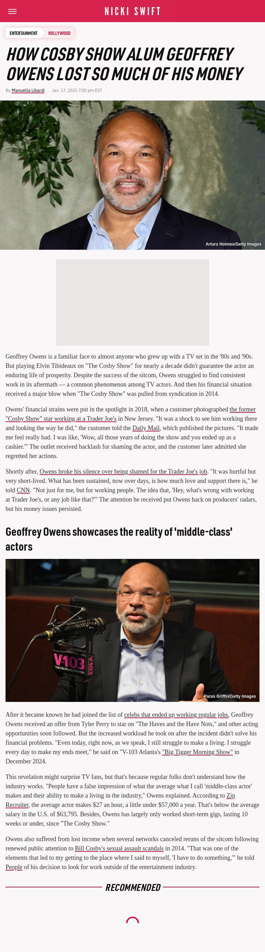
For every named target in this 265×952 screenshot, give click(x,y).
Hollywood (59, 33)
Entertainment (23, 33)
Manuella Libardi (28, 90)
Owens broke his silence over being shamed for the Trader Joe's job (123, 471)
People (14, 867)
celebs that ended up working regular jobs (176, 714)
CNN (23, 490)
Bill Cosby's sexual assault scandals (119, 848)
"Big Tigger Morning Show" (197, 752)
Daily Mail (146, 428)
